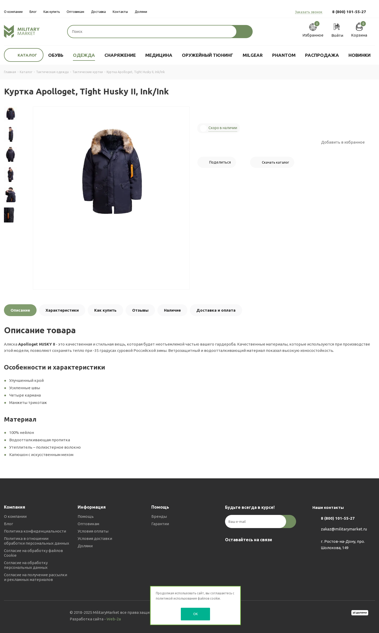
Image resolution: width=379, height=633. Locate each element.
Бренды (159, 516)
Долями (85, 546)
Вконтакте (230, 552)
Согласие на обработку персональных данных (26, 565)
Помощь (86, 516)
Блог (8, 523)
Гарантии (160, 523)
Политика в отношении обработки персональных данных (36, 540)
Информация (92, 507)
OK (195, 614)
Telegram (243, 552)
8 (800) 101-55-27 (349, 11)
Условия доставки (95, 538)
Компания (14, 507)
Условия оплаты (93, 531)
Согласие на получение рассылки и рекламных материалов (35, 577)
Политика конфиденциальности (35, 531)
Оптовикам (88, 523)
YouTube (256, 552)
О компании (15, 516)
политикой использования (176, 598)
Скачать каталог (275, 162)
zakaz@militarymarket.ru (344, 529)
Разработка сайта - (95, 619)
